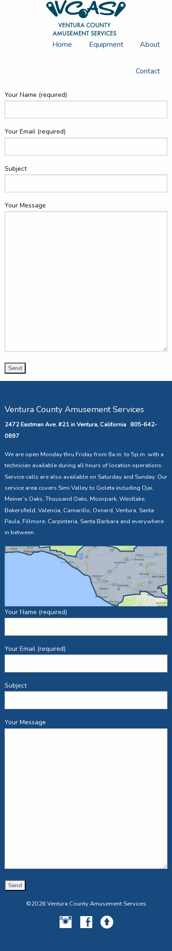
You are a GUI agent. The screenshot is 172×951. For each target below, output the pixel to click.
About (150, 44)
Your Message (86, 276)
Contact (148, 71)
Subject (86, 178)
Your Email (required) (86, 141)
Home (62, 44)
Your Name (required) (86, 104)
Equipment (106, 44)
